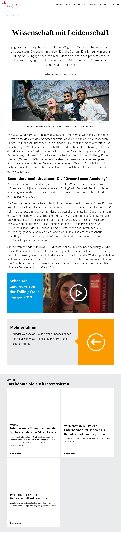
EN (113, 4)
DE (110, 4)
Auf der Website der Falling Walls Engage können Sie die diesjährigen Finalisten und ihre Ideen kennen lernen (41, 338)
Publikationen (79, 4)
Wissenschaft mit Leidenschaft (60, 33)
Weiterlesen (15, 453)
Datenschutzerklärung (87, 311)
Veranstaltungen (94, 4)
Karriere (58, 4)
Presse (68, 4)
